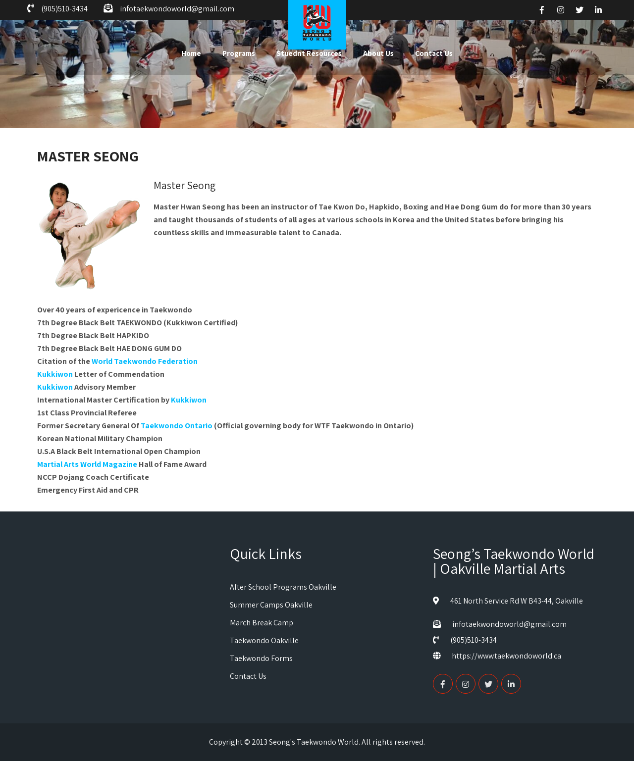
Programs (238, 53)
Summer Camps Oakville (271, 605)
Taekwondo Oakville (264, 640)
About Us (378, 53)
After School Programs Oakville (283, 587)
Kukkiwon (55, 374)
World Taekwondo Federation (145, 361)
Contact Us (434, 53)
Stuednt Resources (309, 53)
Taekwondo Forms (261, 658)
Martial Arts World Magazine (87, 464)
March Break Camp (261, 622)
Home (191, 53)
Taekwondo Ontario (176, 425)
